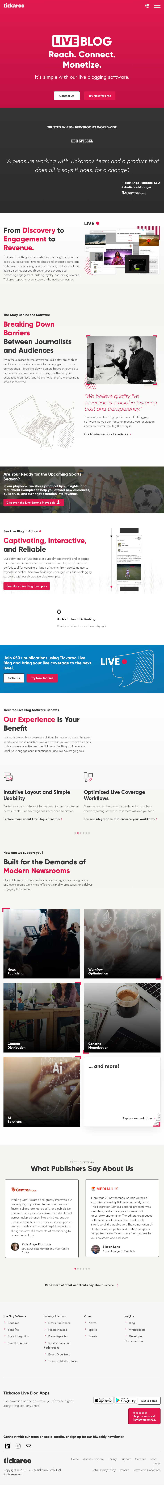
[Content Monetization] (122, 1018)
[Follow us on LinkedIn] (7, 1446)
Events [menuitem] (93, 1336)
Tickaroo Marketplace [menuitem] (62, 1361)
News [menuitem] (92, 1323)
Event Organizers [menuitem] (59, 1354)
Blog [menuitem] (132, 1323)
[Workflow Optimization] (122, 943)
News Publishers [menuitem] (59, 1323)
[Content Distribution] (41, 1018)
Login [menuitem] (157, 1463)
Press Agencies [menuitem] (58, 1336)
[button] (75, 833)
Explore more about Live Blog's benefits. (31, 819)
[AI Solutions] (41, 1092)
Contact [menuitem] (140, 1459)
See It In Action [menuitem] (18, 1343)
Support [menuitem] (126, 1459)
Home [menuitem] (75, 1459)
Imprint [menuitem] (124, 1470)
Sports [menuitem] (93, 1329)
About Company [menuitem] (93, 1459)
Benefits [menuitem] (13, 1329)
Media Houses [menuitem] (57, 1329)
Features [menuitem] (13, 1323)
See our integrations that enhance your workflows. (119, 819)
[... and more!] (122, 1092)
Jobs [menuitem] (153, 1459)
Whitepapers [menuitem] (137, 1329)
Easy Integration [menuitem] (18, 1336)
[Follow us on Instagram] (18, 1446)
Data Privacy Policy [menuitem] (103, 1470)
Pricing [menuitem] (112, 1459)
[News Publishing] (41, 943)
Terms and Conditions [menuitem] (147, 1470)
